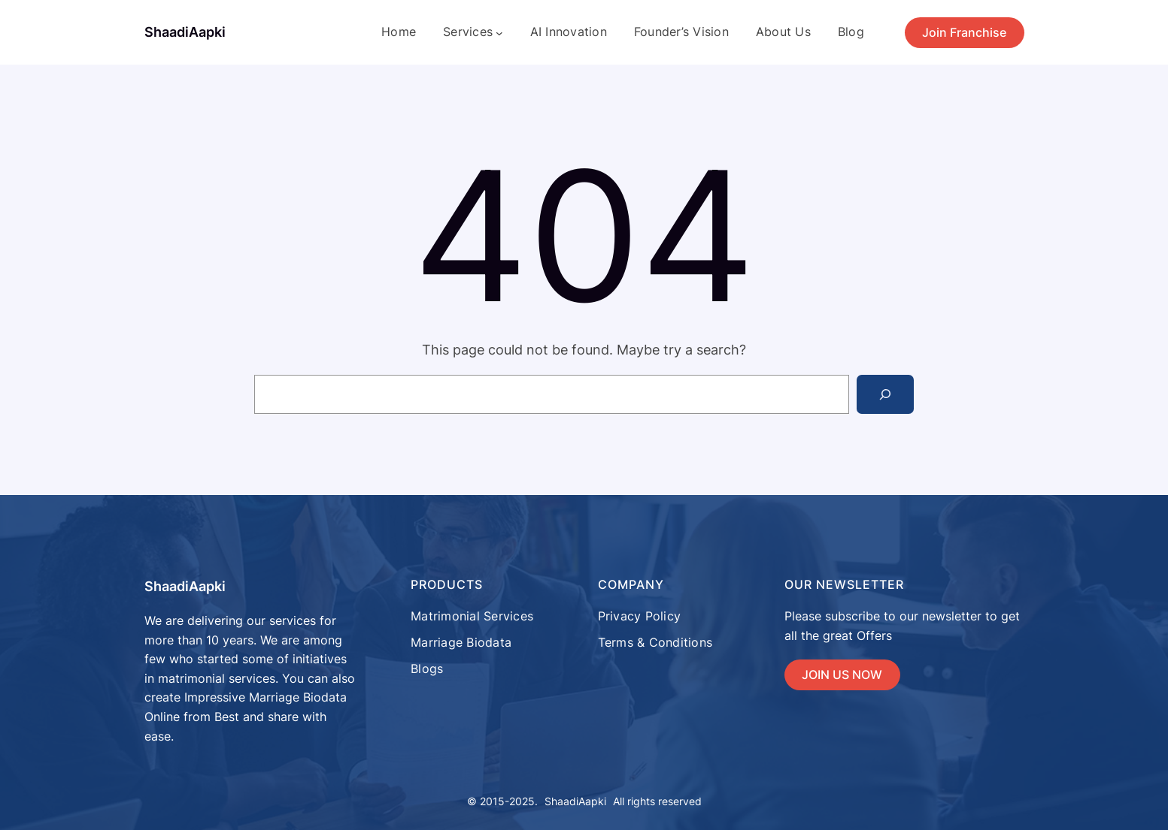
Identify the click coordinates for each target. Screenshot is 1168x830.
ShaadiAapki (185, 32)
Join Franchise (964, 32)
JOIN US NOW (842, 674)
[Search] (885, 394)
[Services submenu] (499, 32)
